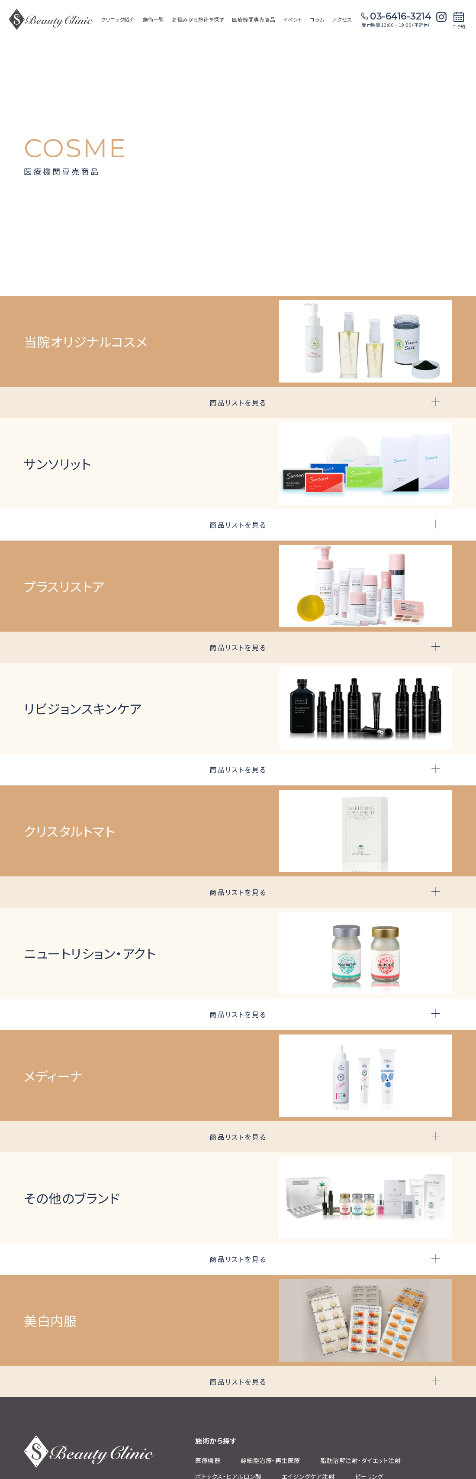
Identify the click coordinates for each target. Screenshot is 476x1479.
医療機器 (207, 1460)
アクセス (342, 19)
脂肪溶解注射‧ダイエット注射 (360, 1460)
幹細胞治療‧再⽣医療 (270, 1460)
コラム (317, 19)
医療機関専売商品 (253, 19)
